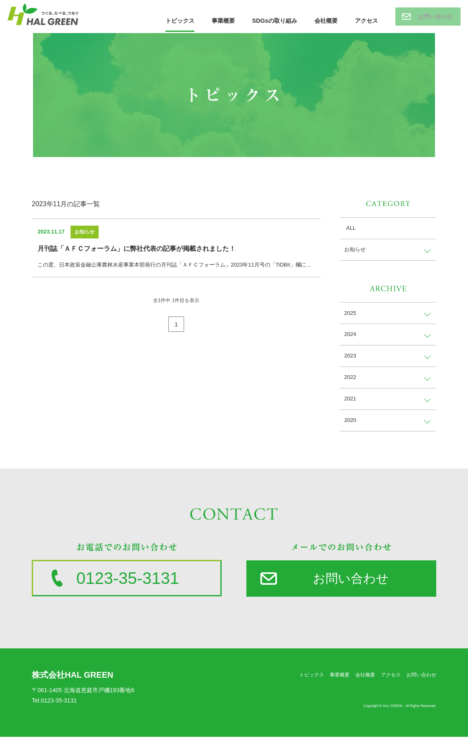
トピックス (180, 18)
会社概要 (326, 18)
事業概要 (223, 18)
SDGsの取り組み (275, 18)
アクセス (366, 18)
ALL (350, 228)
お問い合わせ (435, 16)
